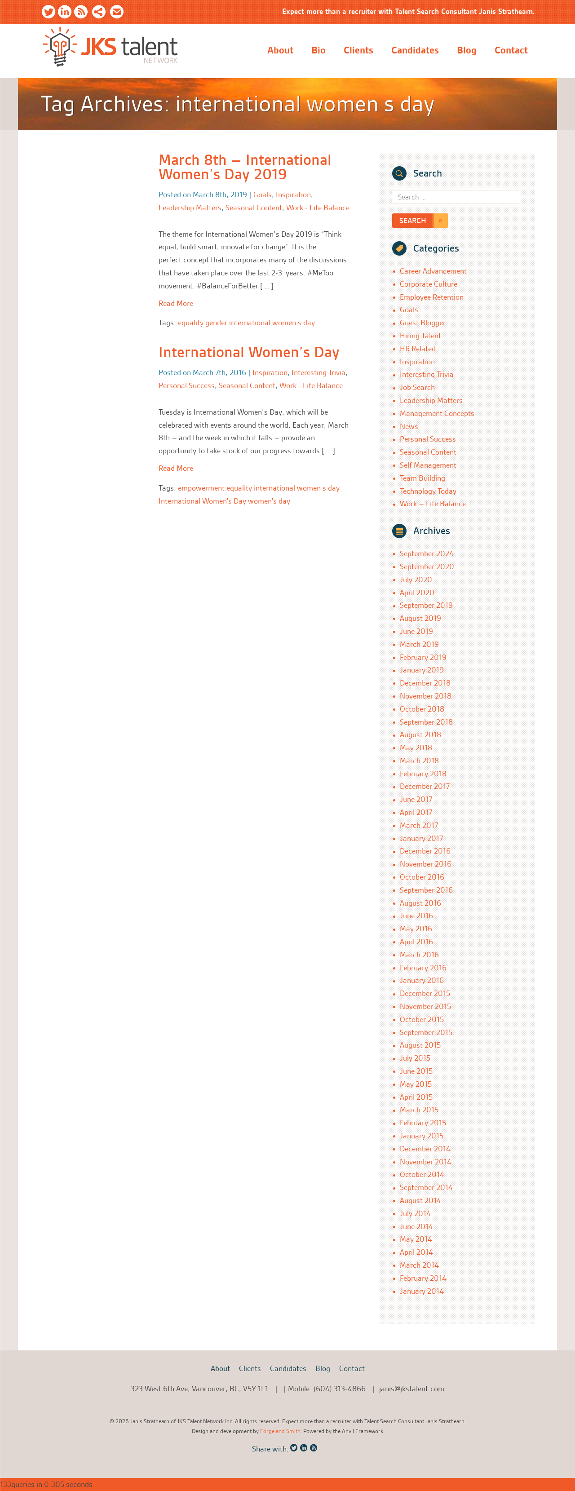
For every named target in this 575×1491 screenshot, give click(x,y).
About (280, 50)
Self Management (428, 465)
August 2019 (420, 618)
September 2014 (426, 1187)
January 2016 (422, 980)
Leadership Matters (190, 207)
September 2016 (426, 890)
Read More (176, 303)
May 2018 (416, 747)
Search (412, 221)
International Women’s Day (249, 352)
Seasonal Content (254, 207)
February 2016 (423, 968)
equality (190, 322)
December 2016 (425, 851)
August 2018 (420, 734)
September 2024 (427, 553)
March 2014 (419, 1265)
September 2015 (426, 1032)
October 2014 (422, 1174)
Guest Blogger (423, 322)
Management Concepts (437, 413)
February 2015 (423, 1123)
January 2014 (422, 1291)
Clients (358, 50)
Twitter (48, 13)
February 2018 (423, 774)
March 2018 (419, 760)
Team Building (422, 478)
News (409, 426)
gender (216, 322)
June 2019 (416, 631)
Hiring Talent (420, 336)
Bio (318, 50)
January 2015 (421, 1136)
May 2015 (416, 1084)
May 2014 (416, 1239)
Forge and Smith (280, 1431)
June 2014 (416, 1226)
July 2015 (415, 1058)
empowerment (201, 488)
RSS (81, 13)
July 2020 (416, 579)
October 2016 (422, 877)
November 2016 (425, 864)
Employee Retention (432, 297)
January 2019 (422, 670)
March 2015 (419, 1110)
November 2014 (425, 1162)
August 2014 (420, 1200)
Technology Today (428, 491)
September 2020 (427, 566)
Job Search (417, 387)
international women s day (272, 322)
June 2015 (416, 1071)
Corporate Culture (428, 284)
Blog (467, 50)
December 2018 (425, 683)
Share (99, 13)
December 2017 (425, 786)
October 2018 (422, 709)
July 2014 (415, 1213)
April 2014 (416, 1252)
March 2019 (419, 644)
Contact (511, 50)
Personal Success (187, 385)
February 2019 (423, 657)
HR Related (418, 349)
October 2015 (422, 1019)
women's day (269, 501)
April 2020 (417, 592)
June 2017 (416, 799)
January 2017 (421, 838)
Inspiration (293, 194)
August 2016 (420, 903)
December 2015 (425, 993)
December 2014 (425, 1149)
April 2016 (416, 942)
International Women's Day (202, 501)
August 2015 (420, 1045)
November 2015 (425, 1006)
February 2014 (423, 1278)
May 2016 (416, 929)
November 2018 (425, 696)
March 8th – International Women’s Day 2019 (245, 167)
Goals (262, 194)
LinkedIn (64, 13)
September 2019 (426, 605)
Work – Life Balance (433, 504)
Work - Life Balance (317, 207)
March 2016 (419, 955)
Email (117, 13)
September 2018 (426, 722)
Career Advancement (433, 271)
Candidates (415, 50)
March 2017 (419, 825)
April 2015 (416, 1097)
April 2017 (416, 812)
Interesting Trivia (318, 372)
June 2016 (416, 915)
